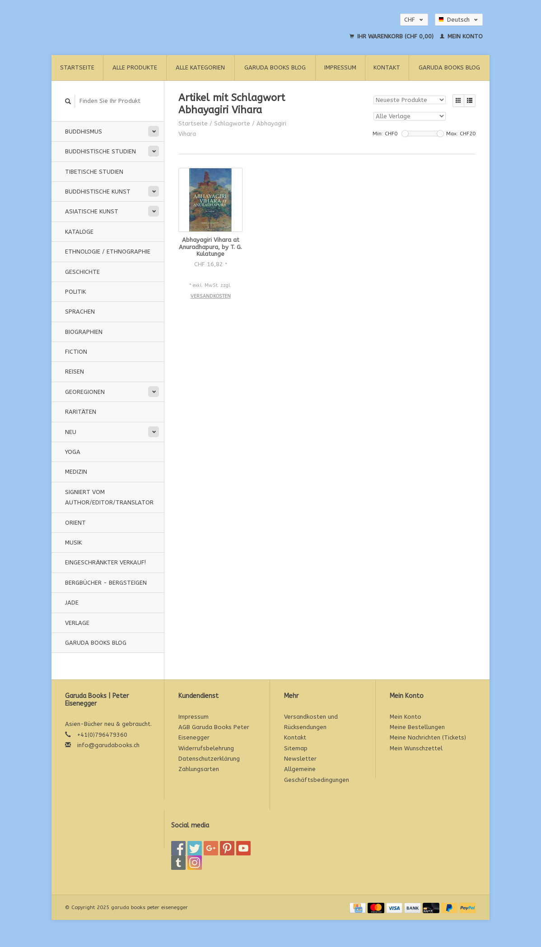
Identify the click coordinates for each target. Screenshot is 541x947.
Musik (73, 542)
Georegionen (85, 391)
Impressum (340, 67)
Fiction (76, 351)
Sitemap (296, 748)
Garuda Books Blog (275, 67)
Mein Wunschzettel (416, 748)
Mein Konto (461, 36)
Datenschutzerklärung (209, 758)
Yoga (72, 451)
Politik (75, 291)
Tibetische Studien (94, 171)
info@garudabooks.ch (108, 745)
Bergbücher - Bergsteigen (106, 582)
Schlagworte (232, 123)
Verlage (77, 622)
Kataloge (79, 231)
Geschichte (82, 271)
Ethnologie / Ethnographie (107, 251)
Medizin (76, 471)
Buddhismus (83, 131)
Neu (70, 432)
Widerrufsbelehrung (206, 748)
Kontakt (386, 67)
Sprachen (80, 311)
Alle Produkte (134, 67)
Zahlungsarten (198, 769)
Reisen (74, 371)
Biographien (84, 331)
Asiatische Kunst (91, 211)
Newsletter (300, 758)
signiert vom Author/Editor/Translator (109, 497)
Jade (72, 602)
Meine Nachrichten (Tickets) (428, 737)
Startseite (77, 67)
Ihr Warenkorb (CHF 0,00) (392, 36)
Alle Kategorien (200, 67)
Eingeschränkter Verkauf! (105, 562)
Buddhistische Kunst (98, 191)
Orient (75, 522)
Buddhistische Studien (100, 151)
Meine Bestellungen (417, 727)
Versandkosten (211, 296)
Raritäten (80, 411)
